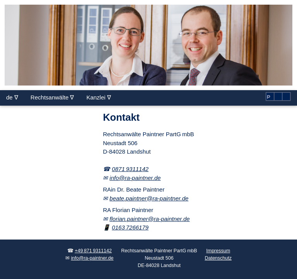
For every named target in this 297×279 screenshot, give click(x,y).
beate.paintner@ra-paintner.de (148, 198)
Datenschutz (218, 258)
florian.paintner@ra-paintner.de (149, 219)
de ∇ (12, 97)
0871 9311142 (130, 169)
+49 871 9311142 (93, 250)
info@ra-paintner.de (134, 178)
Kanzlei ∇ (98, 97)
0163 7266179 (130, 227)
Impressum (218, 250)
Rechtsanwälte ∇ (52, 97)
